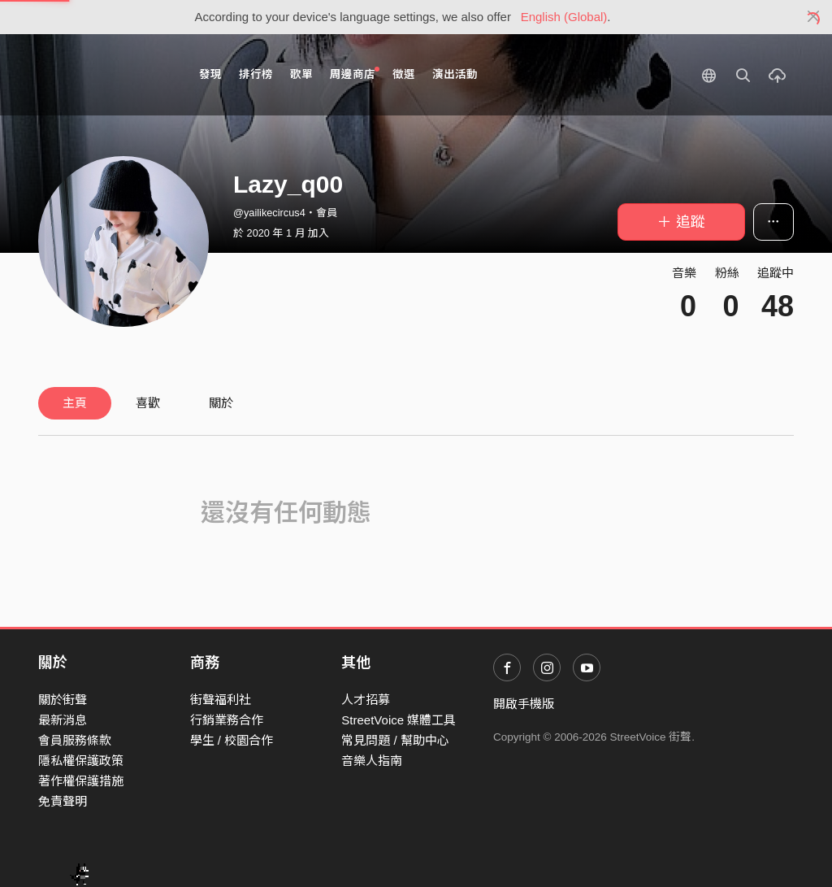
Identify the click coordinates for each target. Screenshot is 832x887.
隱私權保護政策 (81, 760)
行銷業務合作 (226, 720)
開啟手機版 (523, 704)
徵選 (403, 74)
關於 (221, 403)
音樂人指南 (371, 760)
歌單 (301, 74)
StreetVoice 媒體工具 (398, 720)
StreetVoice (105, 75)
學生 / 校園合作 (232, 740)
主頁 (75, 403)
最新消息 (62, 720)
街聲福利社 (220, 700)
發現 (210, 74)
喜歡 (148, 403)
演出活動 (455, 74)
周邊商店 (354, 73)
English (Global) (564, 17)
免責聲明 (62, 801)
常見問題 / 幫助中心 (395, 740)
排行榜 (256, 74)
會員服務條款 (74, 740)
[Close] (813, 17)
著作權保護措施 (81, 781)
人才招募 (365, 700)
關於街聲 (62, 700)
